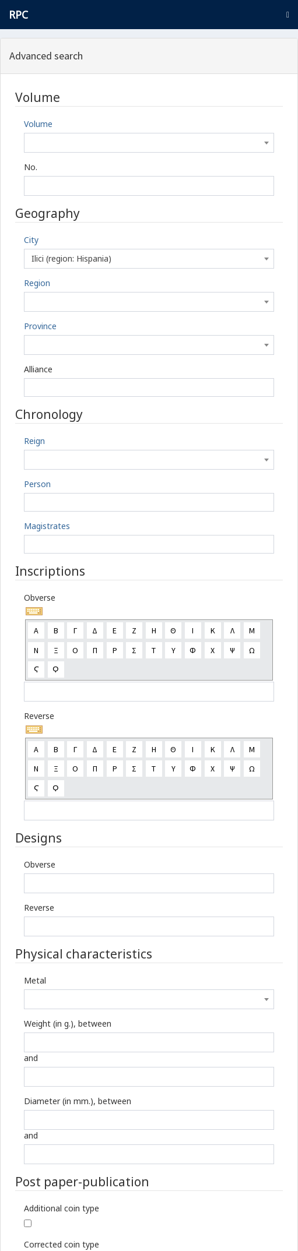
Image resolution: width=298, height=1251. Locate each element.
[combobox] (149, 143)
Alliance (38, 369)
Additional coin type (61, 1208)
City (31, 239)
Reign (34, 440)
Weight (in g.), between (67, 1023)
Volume (38, 123)
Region (37, 282)
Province (40, 326)
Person (37, 483)
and (31, 1057)
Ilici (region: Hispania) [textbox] (71, 258)
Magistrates (47, 525)
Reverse (39, 715)
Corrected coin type (61, 1244)
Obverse (39, 597)
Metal (35, 980)
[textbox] (149, 143)
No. (30, 166)
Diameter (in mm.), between (77, 1100)
